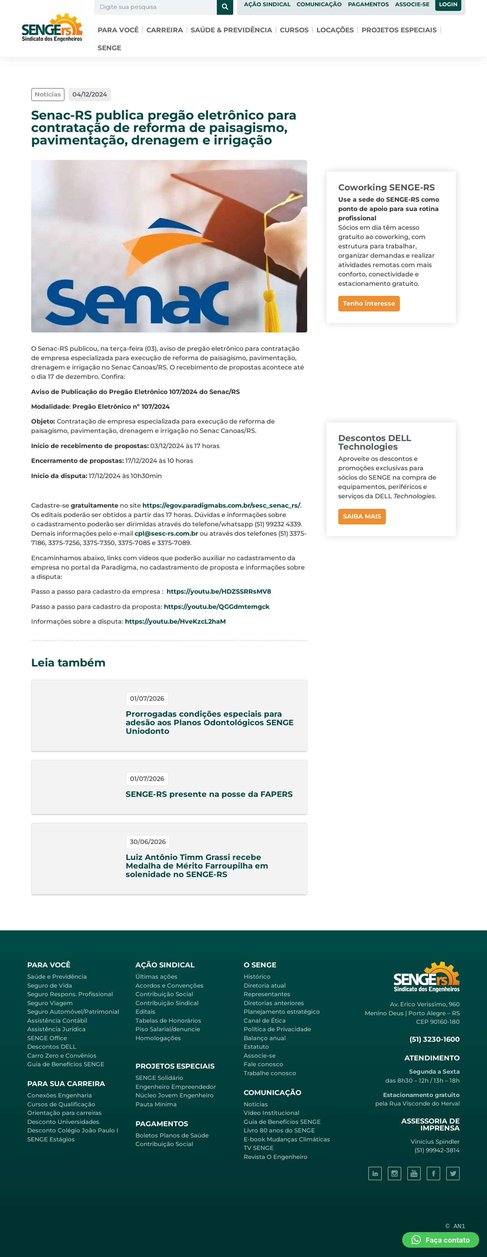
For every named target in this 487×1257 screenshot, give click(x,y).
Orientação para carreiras (64, 1112)
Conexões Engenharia (59, 1095)
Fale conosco (263, 1064)
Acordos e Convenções (169, 985)
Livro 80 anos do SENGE (279, 1130)
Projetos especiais (399, 30)
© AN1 (456, 1226)
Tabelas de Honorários (168, 1020)
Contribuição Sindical (167, 1003)
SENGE (109, 48)
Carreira (164, 30)
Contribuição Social (164, 994)
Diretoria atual (265, 985)
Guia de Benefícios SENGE (65, 1064)
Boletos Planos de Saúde (172, 1135)
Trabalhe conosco (270, 1073)
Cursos (294, 30)
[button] (440, 1240)
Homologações (158, 1038)
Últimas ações (156, 976)
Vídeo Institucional (271, 1112)
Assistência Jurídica (56, 1029)
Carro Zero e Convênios (62, 1055)
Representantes (267, 994)
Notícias (256, 1104)
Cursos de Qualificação (61, 1104)
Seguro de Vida (49, 985)
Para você (118, 30)
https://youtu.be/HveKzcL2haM (175, 621)
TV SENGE (259, 1148)
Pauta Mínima (156, 1104)
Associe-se (260, 1055)
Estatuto (256, 1046)
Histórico (257, 976)
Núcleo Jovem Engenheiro (174, 1095)
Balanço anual (265, 1038)
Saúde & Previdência (231, 30)
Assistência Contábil (57, 1020)
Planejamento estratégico (282, 1011)
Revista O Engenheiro (276, 1156)
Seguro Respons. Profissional (70, 994)
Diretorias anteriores (274, 1003)
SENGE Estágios (51, 1139)
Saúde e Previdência (57, 976)
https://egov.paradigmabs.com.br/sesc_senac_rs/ (221, 505)
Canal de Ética (265, 1020)
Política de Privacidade (277, 1029)
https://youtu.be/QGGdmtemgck (216, 606)
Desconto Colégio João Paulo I (72, 1130)
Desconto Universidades (63, 1121)
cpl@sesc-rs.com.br (166, 533)
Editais (145, 1011)
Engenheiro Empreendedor (175, 1086)
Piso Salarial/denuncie (167, 1029)
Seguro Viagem (50, 1003)
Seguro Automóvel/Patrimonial (73, 1011)
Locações (335, 30)
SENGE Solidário (159, 1077)
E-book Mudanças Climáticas (287, 1139)
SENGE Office (47, 1038)
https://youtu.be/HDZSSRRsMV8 (219, 591)
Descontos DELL (51, 1046)
